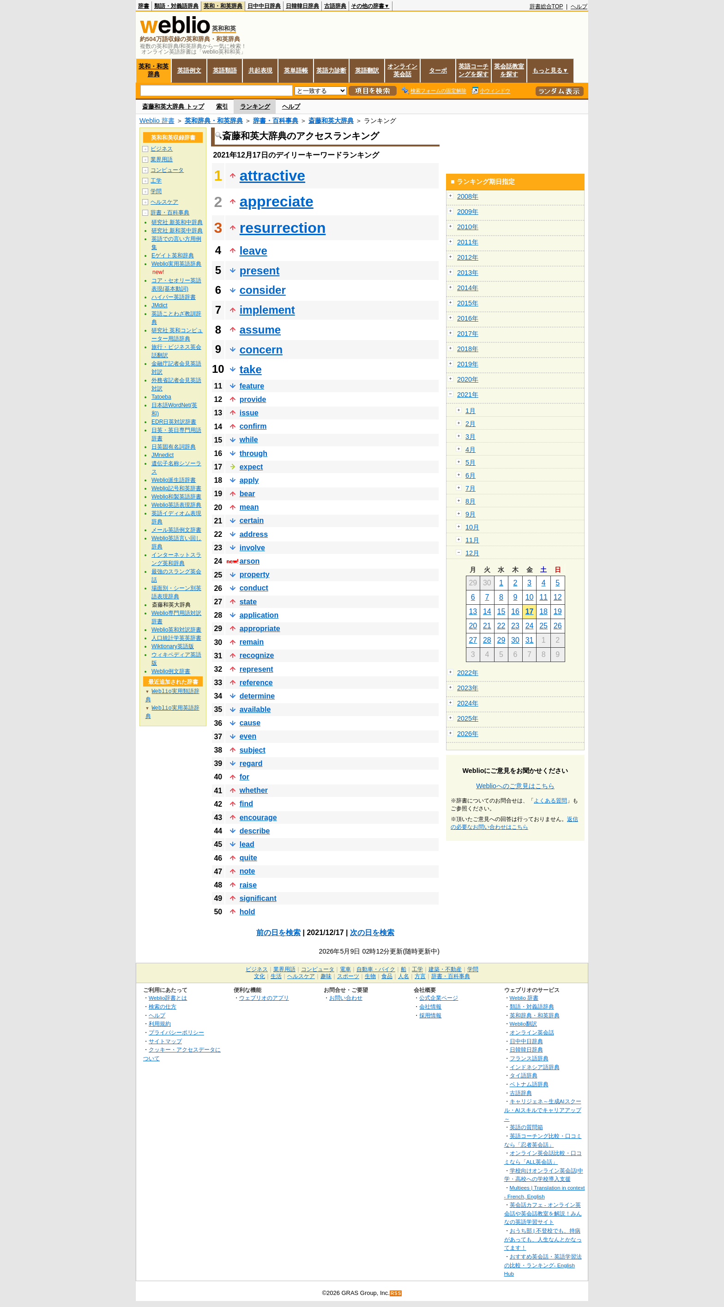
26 (558, 626)
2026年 (467, 733)
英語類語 (225, 70)
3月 (470, 436)
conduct (254, 588)
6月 (470, 475)
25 (543, 626)
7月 (470, 488)
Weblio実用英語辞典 (176, 264)
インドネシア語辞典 (535, 1067)
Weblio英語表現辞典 (176, 505)
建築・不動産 (445, 969)
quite (248, 858)
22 (501, 626)
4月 (470, 449)
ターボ (438, 70)
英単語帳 (296, 70)
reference (256, 683)
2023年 (467, 688)
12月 (472, 553)
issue (249, 413)
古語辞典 (335, 6)
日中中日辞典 (264, 6)
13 (473, 611)
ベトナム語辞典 (529, 1084)
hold (247, 912)
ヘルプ (579, 6)
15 (501, 611)
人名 (403, 976)
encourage (258, 817)
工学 (156, 180)
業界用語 (162, 159)
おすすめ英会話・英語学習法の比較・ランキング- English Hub (543, 1265)
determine (257, 696)
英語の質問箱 (526, 1127)
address (254, 534)
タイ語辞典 (523, 1075)
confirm (253, 426)
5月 (470, 462)
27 (473, 640)
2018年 (467, 349)
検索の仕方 (162, 1006)
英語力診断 (331, 70)
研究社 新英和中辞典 (177, 222)
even (248, 736)
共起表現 (260, 70)
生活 (276, 976)
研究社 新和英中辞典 (177, 230)
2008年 (467, 196)
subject (252, 750)
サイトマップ (165, 1041)
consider (263, 290)
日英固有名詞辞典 (173, 447)
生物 (370, 976)
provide (253, 399)
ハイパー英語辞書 (173, 297)
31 (529, 640)
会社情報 (430, 1006)
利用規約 (160, 1024)
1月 (470, 410)
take (251, 369)
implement (267, 310)
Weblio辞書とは (168, 998)
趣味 (326, 976)
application (259, 615)
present (260, 270)
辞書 (143, 6)
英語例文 (189, 70)
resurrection (283, 227)
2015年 (467, 303)
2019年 (467, 364)
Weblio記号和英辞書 (176, 488)
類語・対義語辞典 (176, 6)
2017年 (467, 333)
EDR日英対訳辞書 (173, 422)
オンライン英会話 (402, 70)
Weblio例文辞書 (170, 671)
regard (251, 763)
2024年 (467, 703)
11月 (472, 540)
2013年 (467, 272)
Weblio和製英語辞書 (176, 496)
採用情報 (430, 1015)
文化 (259, 976)
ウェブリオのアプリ (264, 998)
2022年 (467, 672)
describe (255, 831)
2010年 (467, 227)
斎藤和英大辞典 (331, 120)
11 (543, 597)
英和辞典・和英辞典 (214, 120)
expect (251, 467)
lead (247, 844)
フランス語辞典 (529, 1058)
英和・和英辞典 (223, 6)
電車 (345, 969)
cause (250, 723)
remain (252, 642)
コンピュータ (167, 170)
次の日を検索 (372, 932)
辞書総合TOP (546, 6)
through (253, 453)
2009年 (467, 211)
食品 (386, 976)
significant (258, 898)
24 (529, 626)
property (255, 574)
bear (247, 494)
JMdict (159, 305)
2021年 (467, 394)
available (255, 709)
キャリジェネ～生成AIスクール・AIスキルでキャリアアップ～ (542, 1109)
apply (249, 480)
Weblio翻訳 (523, 1024)
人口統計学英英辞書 (176, 638)
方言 (420, 976)
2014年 (467, 288)
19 (558, 611)
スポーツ (348, 976)
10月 (472, 527)
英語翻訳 (367, 70)
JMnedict (162, 455)
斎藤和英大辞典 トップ (173, 106)
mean (249, 507)
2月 (470, 423)
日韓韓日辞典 (302, 6)
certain (252, 520)
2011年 (467, 242)
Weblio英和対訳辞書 (176, 629)
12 (558, 597)
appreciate (277, 201)
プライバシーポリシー (176, 1032)
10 (529, 597)
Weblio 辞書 (157, 120)
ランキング (255, 106)
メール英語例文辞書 (176, 530)
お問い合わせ (345, 998)
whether (254, 790)
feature (252, 386)
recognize (257, 655)
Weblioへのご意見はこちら (515, 786)
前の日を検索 (278, 932)
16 (515, 611)
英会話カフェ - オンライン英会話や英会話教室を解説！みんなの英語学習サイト (543, 1213)
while (249, 440)
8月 (470, 501)
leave (253, 250)
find (246, 804)
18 (543, 611)
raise (248, 885)
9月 (470, 514)
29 (501, 640)
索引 (222, 106)
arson (250, 561)
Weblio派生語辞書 (173, 480)
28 (487, 640)
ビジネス (162, 149)
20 (473, 626)
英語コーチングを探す (474, 70)
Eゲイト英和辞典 (172, 255)
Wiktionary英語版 (172, 646)
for (244, 777)
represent (256, 669)
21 (487, 626)
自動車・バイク (375, 969)
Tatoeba (161, 397)
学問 (156, 191)
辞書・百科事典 (275, 120)
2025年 (467, 718)
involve (252, 548)
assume (260, 329)
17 (529, 611)
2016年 (467, 318)
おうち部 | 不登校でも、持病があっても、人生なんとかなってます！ (543, 1239)
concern (261, 349)
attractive (272, 175)
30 (515, 640)
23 (515, 626)
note (247, 871)
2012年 (467, 257)
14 (487, 611)
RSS (396, 1293)
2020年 (467, 379)
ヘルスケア (164, 202)
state (248, 602)
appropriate (260, 628)
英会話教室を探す (509, 70)
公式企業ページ (438, 998)
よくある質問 (550, 800)
